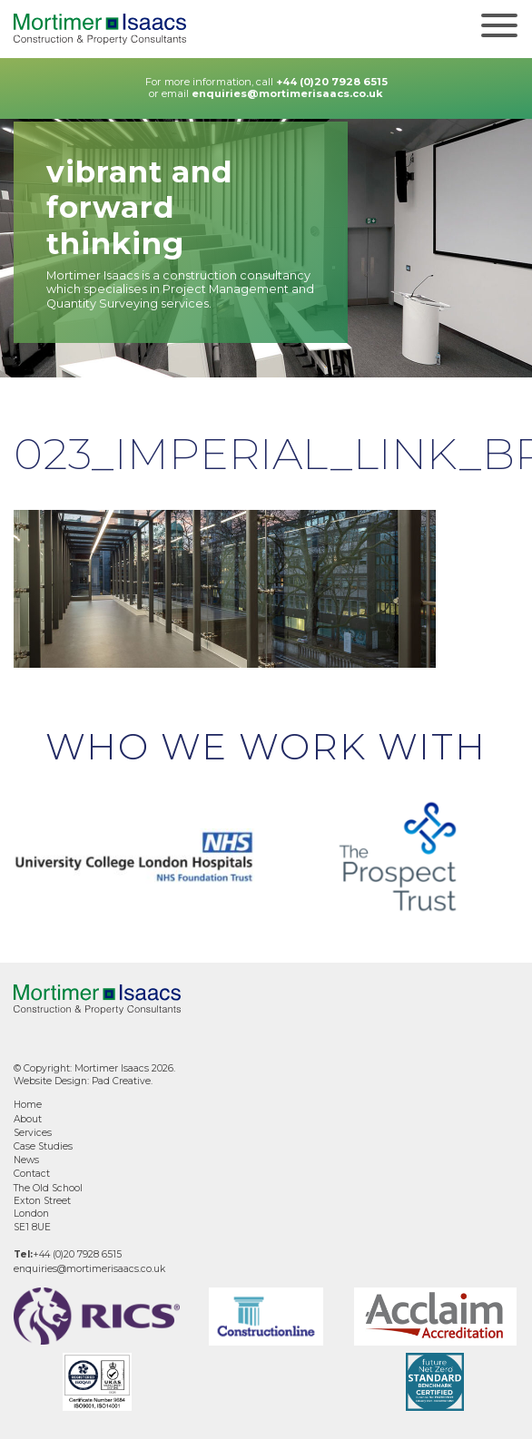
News (26, 1160)
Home (28, 1105)
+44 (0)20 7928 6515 (332, 81)
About (28, 1119)
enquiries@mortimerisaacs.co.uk (287, 93)
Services (33, 1133)
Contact (32, 1174)
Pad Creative (121, 1081)
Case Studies (43, 1146)
